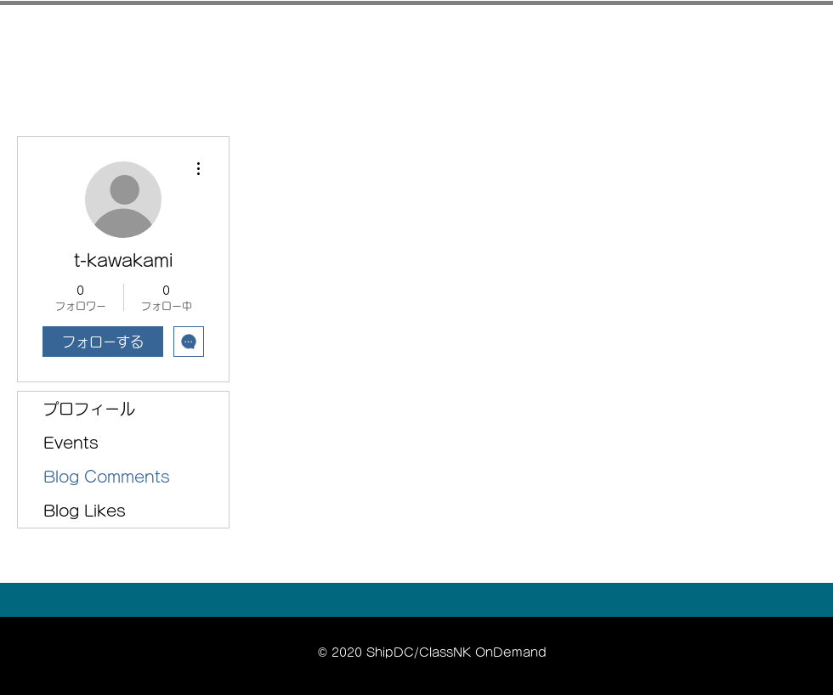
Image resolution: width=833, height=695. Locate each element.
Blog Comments (106, 476)
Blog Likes (84, 510)
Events (71, 442)
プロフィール (89, 408)
